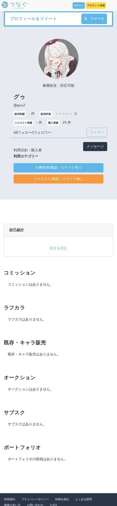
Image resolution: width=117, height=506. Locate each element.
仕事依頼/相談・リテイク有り (58, 167)
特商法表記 (62, 499)
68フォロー (23, 132)
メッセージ (95, 146)
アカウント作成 (96, 5)
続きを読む (58, 248)
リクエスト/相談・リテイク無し (58, 178)
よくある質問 (83, 499)
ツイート (94, 18)
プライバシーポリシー (35, 499)
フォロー (97, 132)
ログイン (79, 5)
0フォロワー (41, 132)
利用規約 (9, 499)
